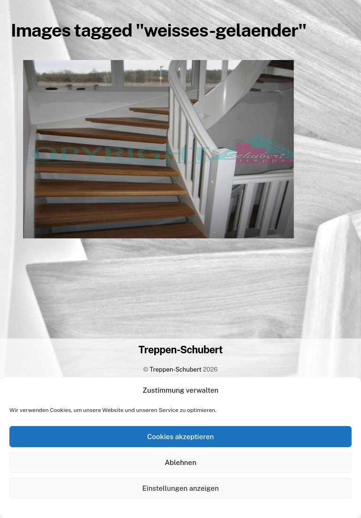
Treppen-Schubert (176, 369)
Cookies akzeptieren (180, 437)
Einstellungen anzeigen (180, 488)
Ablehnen (180, 462)
